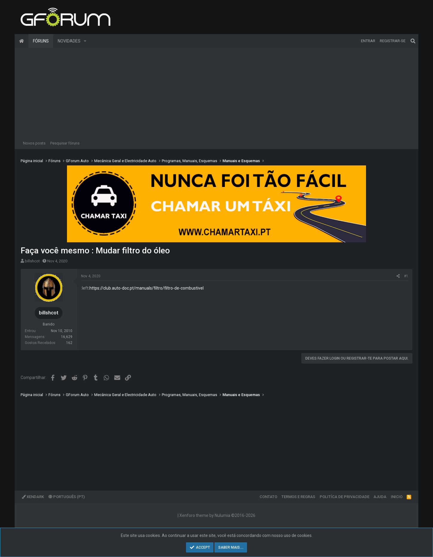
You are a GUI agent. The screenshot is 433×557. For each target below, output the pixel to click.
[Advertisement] (216, 93)
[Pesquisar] (413, 41)
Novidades (69, 41)
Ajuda (379, 496)
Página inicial (21, 41)
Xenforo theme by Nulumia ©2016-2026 (217, 515)
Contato (268, 496)
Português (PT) (66, 496)
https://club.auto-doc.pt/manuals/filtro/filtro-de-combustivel (146, 288)
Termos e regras (298, 496)
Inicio (396, 496)
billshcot (32, 261)
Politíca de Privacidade (344, 496)
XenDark (33, 496)
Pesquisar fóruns (65, 143)
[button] (85, 41)
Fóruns (41, 41)
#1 (406, 276)
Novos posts (34, 143)
